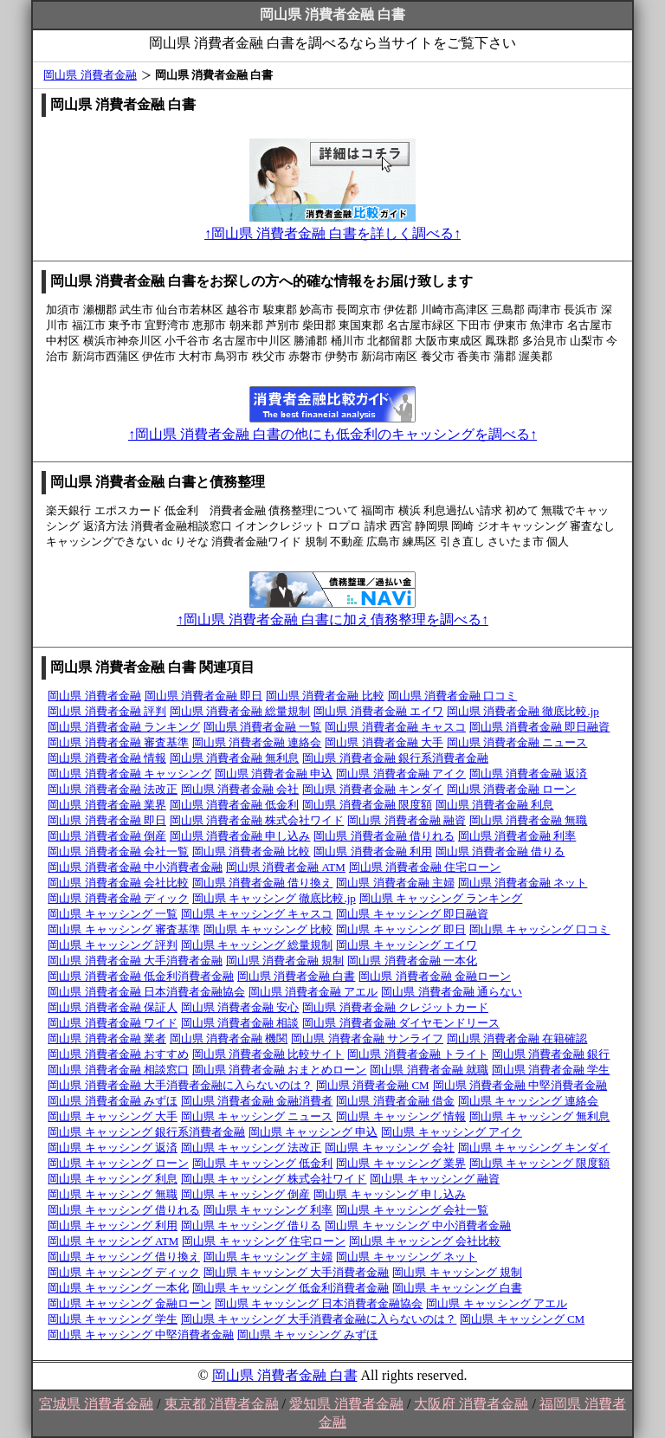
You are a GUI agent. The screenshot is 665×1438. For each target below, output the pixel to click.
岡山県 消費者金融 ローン (512, 789)
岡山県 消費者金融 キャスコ (395, 726)
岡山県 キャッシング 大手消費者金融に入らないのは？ (319, 1318)
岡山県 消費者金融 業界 (107, 804)
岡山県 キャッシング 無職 (113, 1194)
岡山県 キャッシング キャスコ (257, 913)
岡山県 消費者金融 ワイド (113, 1022)
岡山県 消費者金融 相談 (240, 1022)
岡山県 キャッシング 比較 (268, 929)
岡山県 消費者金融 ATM (285, 867)
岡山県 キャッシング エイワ (406, 944)
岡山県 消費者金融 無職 (528, 820)
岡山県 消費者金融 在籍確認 (517, 1038)
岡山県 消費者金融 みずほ (113, 1100)
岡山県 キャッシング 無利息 (539, 1116)
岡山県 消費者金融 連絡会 (257, 742)
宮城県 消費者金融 (96, 1403)
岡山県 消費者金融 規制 (285, 960)
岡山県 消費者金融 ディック (118, 898)
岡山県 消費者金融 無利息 (235, 757)
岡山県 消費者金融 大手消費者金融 (135, 960)
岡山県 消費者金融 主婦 (395, 882)
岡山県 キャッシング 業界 (401, 1163)
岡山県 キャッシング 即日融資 (412, 913)
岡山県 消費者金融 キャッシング (129, 773)
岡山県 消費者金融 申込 (274, 773)
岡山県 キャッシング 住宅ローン (263, 1241)
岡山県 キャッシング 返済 (113, 1147)
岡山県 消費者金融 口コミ (453, 695)
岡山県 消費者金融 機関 (229, 1038)
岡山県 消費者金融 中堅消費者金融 (520, 1085)
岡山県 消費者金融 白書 (296, 976)
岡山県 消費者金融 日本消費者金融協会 (146, 991)
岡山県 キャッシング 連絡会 (528, 1100)
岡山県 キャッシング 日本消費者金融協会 (319, 1303)
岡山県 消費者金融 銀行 (551, 1054)
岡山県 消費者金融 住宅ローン (425, 867)
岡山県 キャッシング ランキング (441, 898)
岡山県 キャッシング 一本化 (118, 1287)
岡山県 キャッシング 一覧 (113, 913)
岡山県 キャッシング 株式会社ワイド (274, 1178)
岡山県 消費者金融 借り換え (262, 882)
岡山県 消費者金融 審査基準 (118, 742)
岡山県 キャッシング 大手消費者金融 (296, 1272)
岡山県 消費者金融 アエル (313, 991)
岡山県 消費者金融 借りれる (384, 835)
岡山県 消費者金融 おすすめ (118, 1054)
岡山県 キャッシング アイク (451, 1131)
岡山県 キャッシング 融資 (435, 1178)
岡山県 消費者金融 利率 (517, 835)
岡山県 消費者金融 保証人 (113, 1007)
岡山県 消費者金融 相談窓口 (118, 1069)
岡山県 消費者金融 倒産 (107, 835)
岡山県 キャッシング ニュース (257, 1116)
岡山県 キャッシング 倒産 (246, 1194)
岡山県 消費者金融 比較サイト (268, 1054)
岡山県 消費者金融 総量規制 (240, 711)
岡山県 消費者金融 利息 (495, 804)
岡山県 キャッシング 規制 (457, 1272)
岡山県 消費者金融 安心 (240, 1007)
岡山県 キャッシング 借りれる (124, 1209)
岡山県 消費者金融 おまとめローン (279, 1069)
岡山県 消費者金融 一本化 (412, 960)
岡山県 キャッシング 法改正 (251, 1147)
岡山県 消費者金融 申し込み (240, 835)
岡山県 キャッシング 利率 (268, 1209)
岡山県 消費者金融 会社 (240, 789)
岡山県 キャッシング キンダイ (534, 1147)
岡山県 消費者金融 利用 (372, 851)
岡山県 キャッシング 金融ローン (129, 1303)
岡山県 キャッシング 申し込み (389, 1194)
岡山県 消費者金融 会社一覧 (118, 851)
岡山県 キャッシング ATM (113, 1241)
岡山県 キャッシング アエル (496, 1303)
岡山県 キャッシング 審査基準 (124, 929)
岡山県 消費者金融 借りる (500, 851)
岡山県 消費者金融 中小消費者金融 (135, 867)
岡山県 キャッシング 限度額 (539, 1163)
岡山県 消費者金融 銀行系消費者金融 (395, 757)
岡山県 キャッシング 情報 (401, 1116)
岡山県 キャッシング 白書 (457, 1287)
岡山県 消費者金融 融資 (406, 820)
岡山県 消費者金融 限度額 (367, 804)
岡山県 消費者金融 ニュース (517, 742)
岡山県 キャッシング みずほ (307, 1334)
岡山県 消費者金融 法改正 (113, 789)
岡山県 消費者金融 (89, 74)
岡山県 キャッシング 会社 (390, 1147)
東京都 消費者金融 (222, 1403)
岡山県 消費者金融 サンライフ (367, 1038)
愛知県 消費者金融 (346, 1403)
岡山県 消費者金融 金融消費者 (257, 1100)
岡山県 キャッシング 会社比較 (425, 1241)
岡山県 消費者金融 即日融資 (539, 726)
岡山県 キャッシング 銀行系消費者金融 (146, 1131)
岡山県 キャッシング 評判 (113, 944)
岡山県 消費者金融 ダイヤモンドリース (401, 1022)
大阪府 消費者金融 (471, 1403)
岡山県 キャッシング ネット (406, 1256)
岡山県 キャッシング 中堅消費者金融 (141, 1334)
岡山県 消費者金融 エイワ (378, 711)
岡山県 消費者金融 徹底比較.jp (523, 711)
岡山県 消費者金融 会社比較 (118, 882)
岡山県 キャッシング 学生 (113, 1318)
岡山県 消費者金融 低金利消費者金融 (141, 976)
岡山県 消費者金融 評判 (107, 711)
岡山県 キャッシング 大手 (113, 1116)
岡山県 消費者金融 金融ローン (434, 976)
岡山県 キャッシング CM (522, 1318)
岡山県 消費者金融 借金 (395, 1100)
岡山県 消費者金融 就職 (429, 1069)
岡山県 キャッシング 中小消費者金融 (418, 1225)
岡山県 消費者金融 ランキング (124, 726)
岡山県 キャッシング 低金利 (262, 1163)
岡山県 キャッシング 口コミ (539, 929)
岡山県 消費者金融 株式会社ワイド (257, 820)
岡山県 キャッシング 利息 (113, 1178)
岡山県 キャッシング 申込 (313, 1131)
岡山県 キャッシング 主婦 (268, 1256)
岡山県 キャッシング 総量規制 (257, 944)
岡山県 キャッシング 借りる (251, 1225)
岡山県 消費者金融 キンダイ (372, 789)
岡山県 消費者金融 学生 (551, 1069)
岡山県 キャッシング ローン (118, 1163)
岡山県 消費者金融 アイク (401, 773)
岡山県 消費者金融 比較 (325, 695)
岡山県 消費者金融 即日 (204, 695)
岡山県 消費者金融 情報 (107, 757)
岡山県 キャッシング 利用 (113, 1225)
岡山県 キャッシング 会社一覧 (412, 1209)
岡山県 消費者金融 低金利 (235, 804)
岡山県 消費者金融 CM (372, 1085)
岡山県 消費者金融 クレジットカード (395, 1007)
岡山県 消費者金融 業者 (107, 1038)
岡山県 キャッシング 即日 (401, 929)
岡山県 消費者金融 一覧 (262, 726)
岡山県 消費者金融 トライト (417, 1054)
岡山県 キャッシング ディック (124, 1272)
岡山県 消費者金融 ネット (523, 882)
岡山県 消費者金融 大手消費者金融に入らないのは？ (180, 1085)
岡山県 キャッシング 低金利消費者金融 (291, 1287)
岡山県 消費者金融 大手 (384, 742)
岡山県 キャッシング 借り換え (124, 1256)
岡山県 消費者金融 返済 (528, 773)
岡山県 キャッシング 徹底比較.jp (274, 898)
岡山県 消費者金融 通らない (451, 991)
